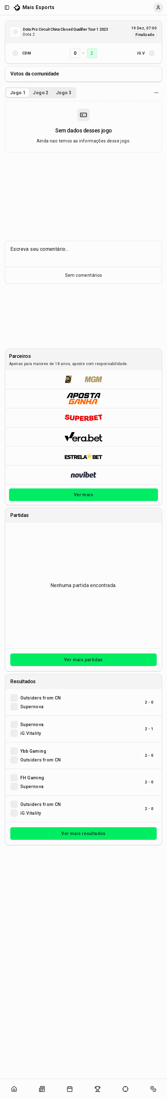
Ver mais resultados (83, 833)
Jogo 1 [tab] (17, 92)
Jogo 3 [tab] (63, 92)
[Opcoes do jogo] (156, 92)
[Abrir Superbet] (83, 417)
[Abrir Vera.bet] (83, 436)
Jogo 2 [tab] (40, 92)
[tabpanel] (83, 126)
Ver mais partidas (83, 659)
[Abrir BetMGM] (83, 379)
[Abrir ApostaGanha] (83, 398)
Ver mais (83, 494)
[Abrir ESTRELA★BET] (83, 455)
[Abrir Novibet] (83, 474)
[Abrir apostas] (153, 1089)
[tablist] (40, 92)
